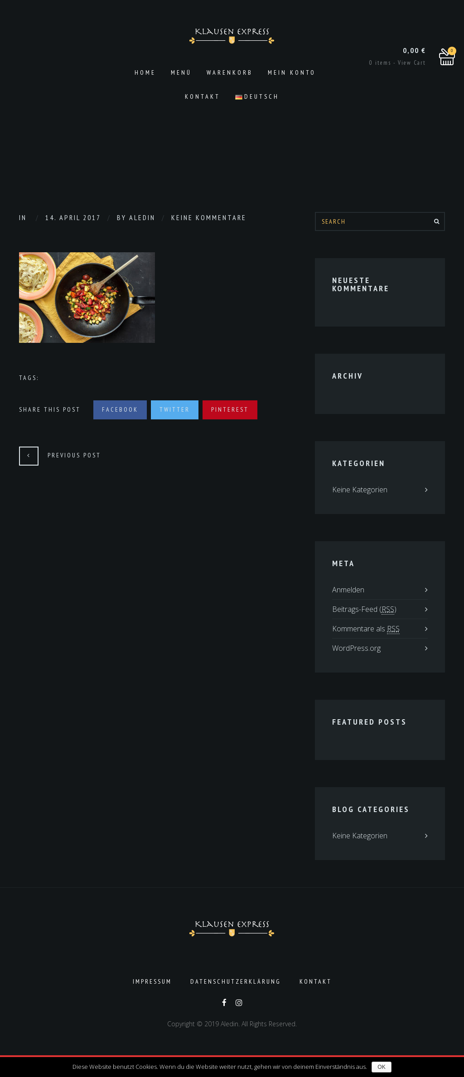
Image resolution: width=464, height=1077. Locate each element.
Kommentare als (366, 629)
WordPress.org (356, 648)
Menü (181, 72)
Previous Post (74, 455)
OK (381, 1067)
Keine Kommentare (208, 217)
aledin (142, 217)
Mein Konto (292, 72)
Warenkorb (230, 72)
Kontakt (202, 96)
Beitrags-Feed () (364, 609)
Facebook (120, 409)
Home (145, 72)
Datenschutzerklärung (235, 981)
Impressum (152, 981)
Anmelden (348, 590)
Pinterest (230, 409)
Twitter (175, 409)
